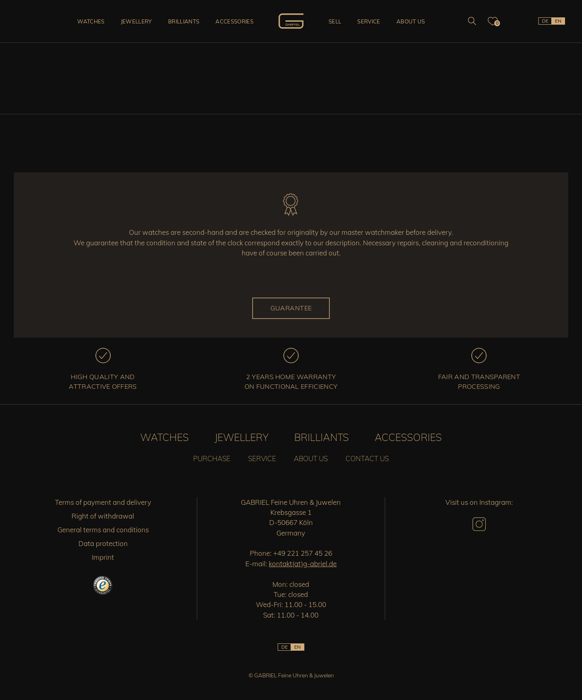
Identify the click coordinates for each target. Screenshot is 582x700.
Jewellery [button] (136, 21)
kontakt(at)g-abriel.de (303, 563)
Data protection (103, 543)
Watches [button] (90, 21)
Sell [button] (335, 21)
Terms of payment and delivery (103, 502)
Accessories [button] (234, 21)
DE (545, 21)
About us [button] (410, 21)
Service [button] (368, 21)
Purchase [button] (211, 458)
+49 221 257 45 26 (302, 553)
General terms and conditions (103, 529)
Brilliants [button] (183, 21)
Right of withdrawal (103, 516)
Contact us (367, 458)
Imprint (103, 557)
